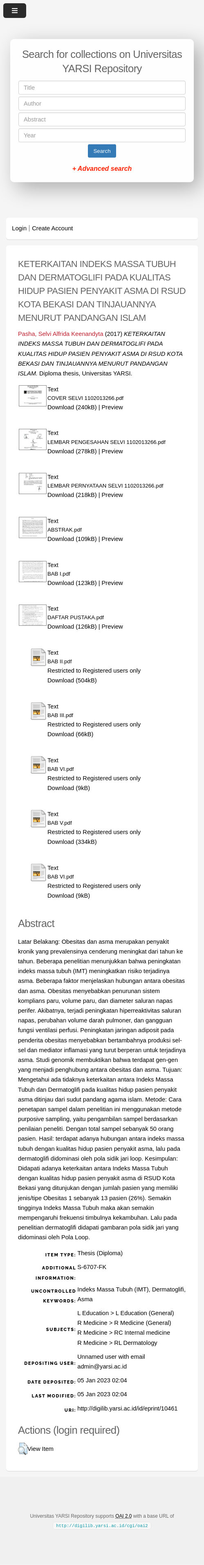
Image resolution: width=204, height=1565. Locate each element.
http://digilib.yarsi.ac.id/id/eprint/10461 (127, 1408)
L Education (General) (145, 1313)
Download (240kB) (72, 407)
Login (19, 228)
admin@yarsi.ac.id (102, 1366)
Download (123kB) (72, 583)
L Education (93, 1313)
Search (101, 151)
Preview (112, 407)
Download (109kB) (72, 539)
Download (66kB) (70, 734)
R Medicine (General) (142, 1323)
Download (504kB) (72, 680)
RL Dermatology (135, 1343)
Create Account (52, 228)
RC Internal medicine (142, 1332)
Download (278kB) (72, 451)
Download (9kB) (68, 788)
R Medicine (92, 1323)
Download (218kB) (72, 495)
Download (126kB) (72, 626)
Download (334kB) (72, 842)
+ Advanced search (102, 168)
